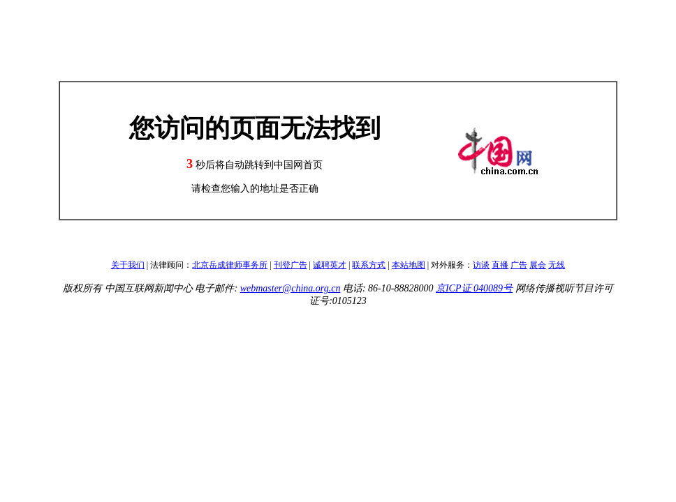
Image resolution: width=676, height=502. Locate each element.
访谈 (481, 265)
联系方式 (368, 265)
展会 (537, 265)
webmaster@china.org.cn (290, 288)
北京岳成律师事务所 (229, 265)
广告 (518, 265)
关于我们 (128, 265)
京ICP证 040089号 (474, 288)
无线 (556, 265)
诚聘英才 (329, 265)
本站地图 (408, 265)
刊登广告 (290, 265)
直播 (500, 265)
